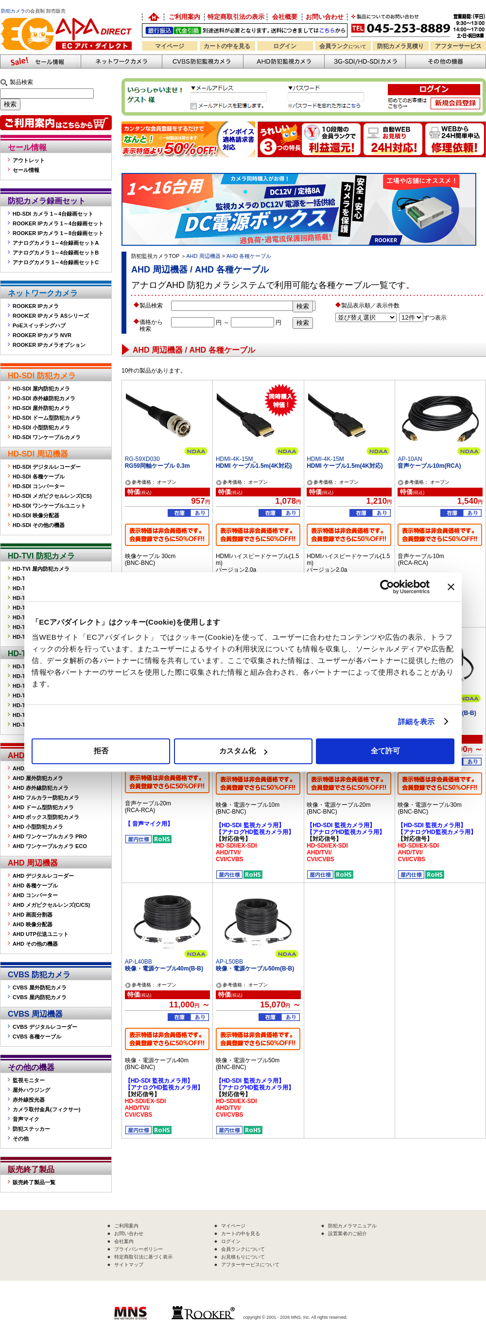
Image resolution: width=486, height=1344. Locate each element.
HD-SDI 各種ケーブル (39, 476)
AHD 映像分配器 (32, 924)
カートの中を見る (227, 46)
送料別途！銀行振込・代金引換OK (244, 30)
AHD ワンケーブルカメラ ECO (50, 846)
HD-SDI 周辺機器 (38, 454)
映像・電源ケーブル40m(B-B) (164, 968)
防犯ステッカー (31, 1129)
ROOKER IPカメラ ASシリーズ (51, 316)
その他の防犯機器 (445, 61)
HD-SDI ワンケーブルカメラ (47, 437)
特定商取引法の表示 (236, 16)
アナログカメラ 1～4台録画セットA (56, 243)
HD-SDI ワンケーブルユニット (49, 506)
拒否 (101, 751)
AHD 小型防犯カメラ (38, 827)
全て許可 (385, 751)
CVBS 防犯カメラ (39, 974)
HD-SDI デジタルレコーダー (47, 467)
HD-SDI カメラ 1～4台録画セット (53, 214)
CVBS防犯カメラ (202, 61)
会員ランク (342, 46)
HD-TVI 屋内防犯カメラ (41, 569)
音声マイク (26, 1119)
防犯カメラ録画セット (47, 201)
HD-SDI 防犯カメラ (42, 376)
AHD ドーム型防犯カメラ (43, 807)
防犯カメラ (13, 11)
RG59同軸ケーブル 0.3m (157, 465)
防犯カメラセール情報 (40, 61)
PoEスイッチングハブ (39, 325)
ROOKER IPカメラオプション (49, 345)
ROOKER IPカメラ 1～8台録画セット (58, 233)
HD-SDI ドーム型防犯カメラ (47, 418)
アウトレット (29, 160)
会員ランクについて (243, 1249)
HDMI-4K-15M (325, 459)
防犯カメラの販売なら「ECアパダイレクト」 (68, 16)
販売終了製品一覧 (34, 1182)
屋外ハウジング (31, 1090)
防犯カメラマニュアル (352, 1225)
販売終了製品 (31, 1169)
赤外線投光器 (29, 1100)
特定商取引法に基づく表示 (143, 1256)
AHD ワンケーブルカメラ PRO (50, 836)
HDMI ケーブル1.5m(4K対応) (254, 465)
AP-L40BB (138, 961)
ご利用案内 (184, 16)
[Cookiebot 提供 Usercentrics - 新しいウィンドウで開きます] (387, 586)
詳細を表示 (416, 721)
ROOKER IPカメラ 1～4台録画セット (58, 223)
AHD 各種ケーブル (35, 885)
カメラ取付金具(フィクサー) (46, 1109)
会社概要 (284, 16)
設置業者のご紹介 (347, 1233)
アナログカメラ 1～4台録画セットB (56, 252)
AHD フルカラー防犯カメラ (46, 797)
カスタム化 (243, 751)
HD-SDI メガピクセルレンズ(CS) (52, 496)
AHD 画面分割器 (32, 915)
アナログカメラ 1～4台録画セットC (56, 262)
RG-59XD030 (142, 459)
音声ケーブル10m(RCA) (429, 465)
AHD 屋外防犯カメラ (38, 778)
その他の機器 (31, 1067)
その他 (21, 1138)
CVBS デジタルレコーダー (45, 1027)
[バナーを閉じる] (451, 586)
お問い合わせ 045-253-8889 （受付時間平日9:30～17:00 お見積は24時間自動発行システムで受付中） (419, 25)
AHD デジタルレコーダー (43, 876)
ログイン (284, 46)
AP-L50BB (229, 961)
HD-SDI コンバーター (39, 486)
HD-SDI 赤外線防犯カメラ (44, 398)
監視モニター (29, 1080)
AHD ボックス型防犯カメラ (46, 817)
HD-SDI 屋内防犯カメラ (41, 388)
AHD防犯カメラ (283, 61)
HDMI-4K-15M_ (236, 459)
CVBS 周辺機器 (35, 1014)
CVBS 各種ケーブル (37, 1036)
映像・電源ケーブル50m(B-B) (255, 968)
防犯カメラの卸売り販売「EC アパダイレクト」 (153, 17)
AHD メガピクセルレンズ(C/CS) (51, 905)
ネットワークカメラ (121, 61)
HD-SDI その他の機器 (39, 525)
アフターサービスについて (250, 1264)
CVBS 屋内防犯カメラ (40, 997)
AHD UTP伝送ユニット (41, 934)
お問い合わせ (325, 16)
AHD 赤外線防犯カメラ (41, 788)
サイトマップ (128, 1264)
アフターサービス (458, 46)
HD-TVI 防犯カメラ (41, 556)
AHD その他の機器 (35, 944)
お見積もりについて (243, 1256)
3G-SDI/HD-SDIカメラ (364, 61)
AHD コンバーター (35, 895)
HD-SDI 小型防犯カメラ (41, 427)
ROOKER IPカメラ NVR (42, 335)
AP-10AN (410, 459)
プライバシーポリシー (138, 1249)
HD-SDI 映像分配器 (36, 515)
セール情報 (27, 147)
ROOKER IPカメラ (36, 306)
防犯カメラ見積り (400, 46)
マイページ (169, 46)
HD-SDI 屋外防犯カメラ (41, 408)
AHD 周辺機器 (33, 863)
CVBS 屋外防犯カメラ (40, 987)
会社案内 (124, 1241)
